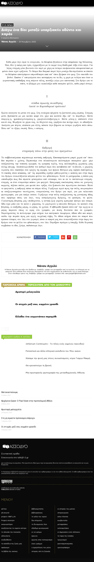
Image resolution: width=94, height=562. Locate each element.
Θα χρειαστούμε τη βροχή (38, 365)
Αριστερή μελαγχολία (27, 291)
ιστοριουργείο (62, 513)
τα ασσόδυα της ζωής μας (11, 544)
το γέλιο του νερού (39, 517)
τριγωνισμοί (62, 540)
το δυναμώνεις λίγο (39, 524)
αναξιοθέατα (6, 540)
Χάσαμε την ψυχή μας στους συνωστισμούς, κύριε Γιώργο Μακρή (58, 358)
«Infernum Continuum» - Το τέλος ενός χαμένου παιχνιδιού (55, 344)
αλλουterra (5, 536)
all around (5, 513)
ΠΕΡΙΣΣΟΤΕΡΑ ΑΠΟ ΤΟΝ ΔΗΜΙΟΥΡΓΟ (49, 284)
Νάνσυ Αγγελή (9, 41)
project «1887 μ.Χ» (8, 517)
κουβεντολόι (62, 521)
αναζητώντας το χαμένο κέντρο (13, 528)
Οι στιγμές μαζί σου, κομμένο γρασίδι (36, 304)
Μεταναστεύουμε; (9, 392)
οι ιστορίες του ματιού (66, 509)
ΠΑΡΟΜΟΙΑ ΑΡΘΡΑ (14, 284)
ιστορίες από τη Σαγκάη (41, 551)
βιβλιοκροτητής (37, 509)
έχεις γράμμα (37, 544)
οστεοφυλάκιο (63, 528)
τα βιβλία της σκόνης (9, 551)
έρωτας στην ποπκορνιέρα (42, 540)
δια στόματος (37, 521)
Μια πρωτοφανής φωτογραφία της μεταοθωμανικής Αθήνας (55, 373)
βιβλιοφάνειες (37, 513)
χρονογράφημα (63, 548)
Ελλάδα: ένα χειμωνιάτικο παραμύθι (36, 316)
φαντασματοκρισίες (65, 544)
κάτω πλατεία (62, 517)
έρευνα (34, 536)
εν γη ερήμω (7, 25)
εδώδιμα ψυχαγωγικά (40, 528)
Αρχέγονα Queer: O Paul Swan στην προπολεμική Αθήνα (26, 401)
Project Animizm (7, 521)
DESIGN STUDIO (10, 489)
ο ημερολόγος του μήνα (41, 548)
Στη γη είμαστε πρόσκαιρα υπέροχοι (18, 418)
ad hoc (4, 509)
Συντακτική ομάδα (10, 454)
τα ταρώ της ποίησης (65, 536)
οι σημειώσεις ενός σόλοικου (68, 532)
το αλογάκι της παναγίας (11, 532)
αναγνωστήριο (7, 524)
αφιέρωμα (5, 548)
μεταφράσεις (62, 524)
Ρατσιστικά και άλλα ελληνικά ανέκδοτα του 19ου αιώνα (53, 351)
